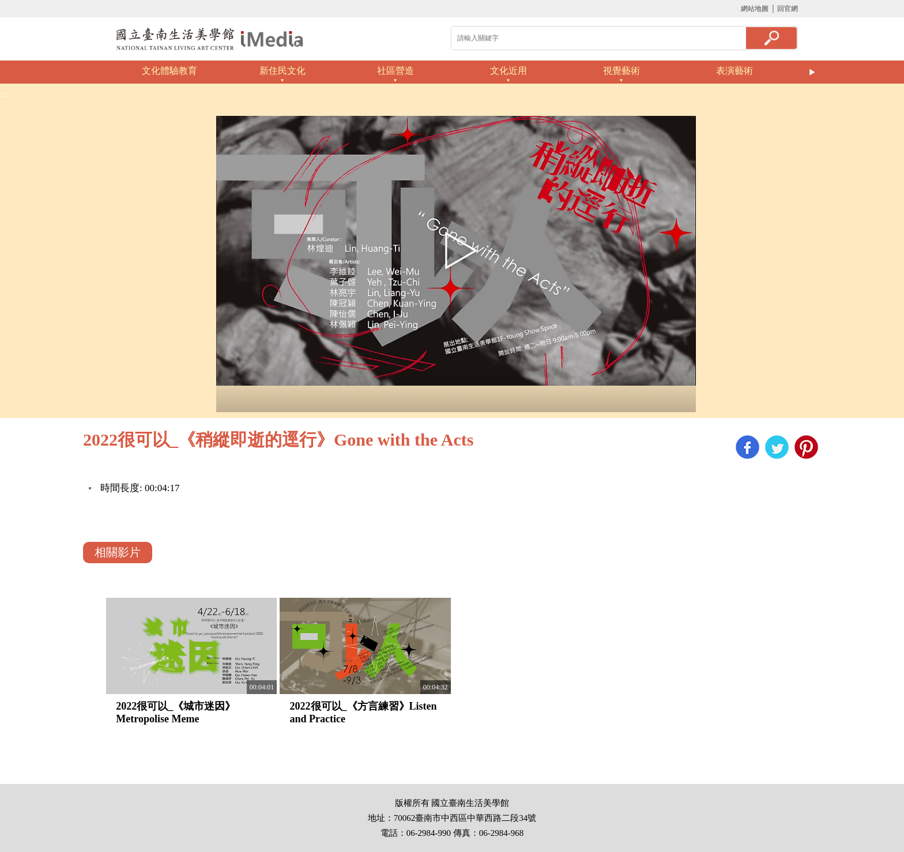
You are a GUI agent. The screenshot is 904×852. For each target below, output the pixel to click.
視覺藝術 (621, 71)
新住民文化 (282, 71)
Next (812, 72)
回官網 (787, 9)
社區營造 (395, 71)
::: (736, 9)
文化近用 (508, 71)
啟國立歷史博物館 (210, 39)
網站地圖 (755, 9)
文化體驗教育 (169, 71)
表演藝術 (734, 71)
